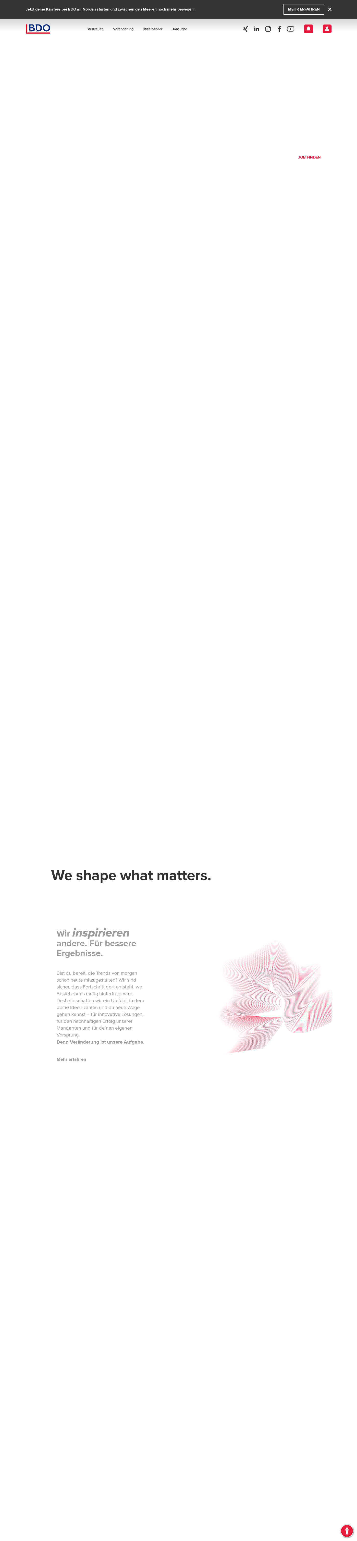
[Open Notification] (308, 29)
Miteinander (152, 28)
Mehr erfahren (304, 9)
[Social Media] (245, 29)
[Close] (330, 9)
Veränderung (123, 28)
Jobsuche (179, 28)
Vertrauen (95, 28)
